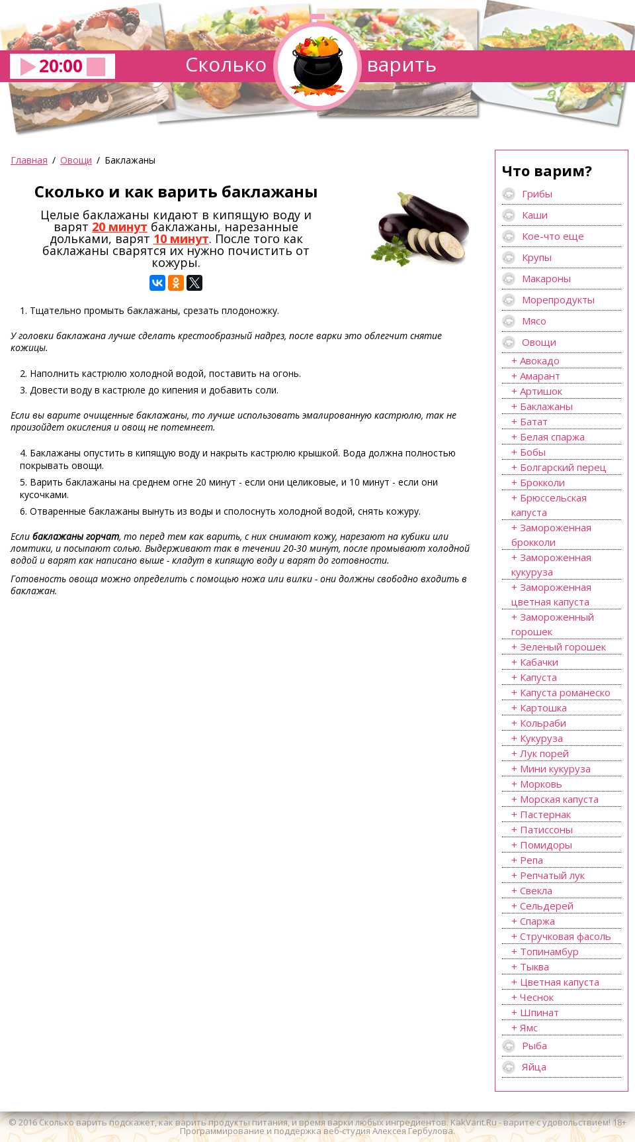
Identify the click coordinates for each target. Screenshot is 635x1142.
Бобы (533, 451)
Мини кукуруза (555, 768)
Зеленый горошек (563, 646)
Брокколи (542, 482)
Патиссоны (546, 829)
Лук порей (544, 753)
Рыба (534, 1045)
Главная (29, 160)
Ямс (529, 1027)
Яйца (534, 1066)
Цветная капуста (559, 981)
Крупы (537, 257)
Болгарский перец (563, 467)
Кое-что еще (553, 235)
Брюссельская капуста (549, 505)
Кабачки (539, 661)
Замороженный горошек (552, 624)
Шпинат (539, 1012)
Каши (535, 214)
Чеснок (537, 997)
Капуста (538, 677)
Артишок (541, 390)
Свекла (536, 890)
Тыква (534, 966)
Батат (534, 421)
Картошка (543, 707)
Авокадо (540, 360)
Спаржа (537, 920)
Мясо (534, 320)
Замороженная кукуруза (551, 564)
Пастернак (545, 814)
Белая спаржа (552, 436)
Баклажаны (546, 406)
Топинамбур (549, 951)
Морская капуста (559, 798)
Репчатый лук (552, 875)
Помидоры (546, 844)
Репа (531, 859)
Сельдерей (546, 905)
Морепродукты (558, 299)
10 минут (181, 238)
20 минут (120, 226)
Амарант (540, 375)
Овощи (76, 160)
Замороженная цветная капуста (551, 594)
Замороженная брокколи (551, 534)
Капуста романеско (565, 692)
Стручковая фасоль (565, 936)
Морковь (541, 783)
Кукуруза (541, 738)
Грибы (537, 193)
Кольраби (543, 722)
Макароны (546, 278)
